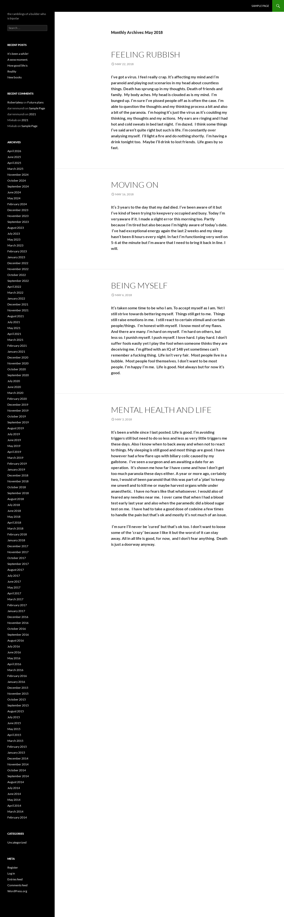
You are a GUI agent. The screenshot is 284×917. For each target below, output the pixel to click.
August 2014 (15, 782)
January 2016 (16, 682)
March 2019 (15, 457)
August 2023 (15, 227)
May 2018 (13, 516)
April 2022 (14, 286)
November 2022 (18, 269)
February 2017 (17, 605)
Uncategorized (17, 842)
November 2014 (18, 764)
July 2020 (13, 381)
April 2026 (14, 151)
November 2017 (18, 552)
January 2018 (16, 540)
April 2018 (14, 522)
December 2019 (17, 404)
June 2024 (14, 192)
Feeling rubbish (145, 54)
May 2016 (13, 658)
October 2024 (16, 180)
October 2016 (16, 628)
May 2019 (13, 446)
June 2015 (14, 723)
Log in (11, 873)
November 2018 (18, 481)
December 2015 (17, 687)
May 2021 (13, 328)
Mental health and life (161, 410)
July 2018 (13, 505)
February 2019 (17, 463)
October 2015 (16, 699)
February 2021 (17, 345)
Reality (11, 71)
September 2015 (18, 705)
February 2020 (17, 399)
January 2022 (16, 298)
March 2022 (15, 292)
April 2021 (14, 334)
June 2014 (14, 794)
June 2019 (14, 440)
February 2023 (17, 251)
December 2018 (17, 475)
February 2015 (17, 746)
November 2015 (18, 693)
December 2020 (17, 357)
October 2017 (16, 558)
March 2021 (15, 340)
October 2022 (16, 275)
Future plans (35, 102)
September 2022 (18, 281)
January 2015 (16, 752)
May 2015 (13, 729)
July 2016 (13, 646)
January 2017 (16, 611)
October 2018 (16, 487)
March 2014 (15, 811)
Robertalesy (15, 102)
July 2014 (13, 788)
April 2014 (14, 805)
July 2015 (13, 717)
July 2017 (13, 575)
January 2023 (16, 257)
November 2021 (18, 310)
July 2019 (13, 434)
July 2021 (13, 322)
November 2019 (18, 410)
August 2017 (15, 570)
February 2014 (17, 817)
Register (12, 867)
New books (14, 77)
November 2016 (18, 623)
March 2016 (15, 670)
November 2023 (18, 216)
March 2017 (15, 599)
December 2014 (17, 758)
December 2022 (17, 263)
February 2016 (17, 676)
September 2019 (18, 422)
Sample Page (260, 5)
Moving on (134, 185)
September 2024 (18, 186)
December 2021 (17, 304)
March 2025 (15, 169)
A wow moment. (17, 59)
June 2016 (14, 652)
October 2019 (16, 416)
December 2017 (17, 546)
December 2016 (17, 617)
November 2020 (18, 363)
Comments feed (17, 885)
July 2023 (13, 233)
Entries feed (15, 879)
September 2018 (18, 493)
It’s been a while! (18, 54)
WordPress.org (17, 891)
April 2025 (14, 163)
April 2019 (14, 452)
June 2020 (14, 387)
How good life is (17, 65)
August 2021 (15, 316)
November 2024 (18, 174)
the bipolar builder (25, 6)
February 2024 (17, 204)
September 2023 (18, 222)
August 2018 (15, 499)
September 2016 (18, 634)
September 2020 (18, 375)
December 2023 (17, 210)
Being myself (139, 285)
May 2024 (13, 198)
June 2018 (14, 511)
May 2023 (13, 239)
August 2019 (15, 428)
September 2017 (18, 564)
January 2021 (16, 351)
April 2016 (14, 664)
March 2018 (15, 528)
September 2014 (18, 776)
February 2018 (17, 534)
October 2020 (16, 369)
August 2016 (15, 640)
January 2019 (16, 469)
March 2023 (15, 245)
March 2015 (15, 741)
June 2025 (14, 157)
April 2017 (14, 593)
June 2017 (14, 581)
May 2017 (13, 587)
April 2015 (14, 735)
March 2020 (15, 393)
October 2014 (16, 770)
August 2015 (15, 711)
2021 (32, 114)
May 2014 (13, 800)
